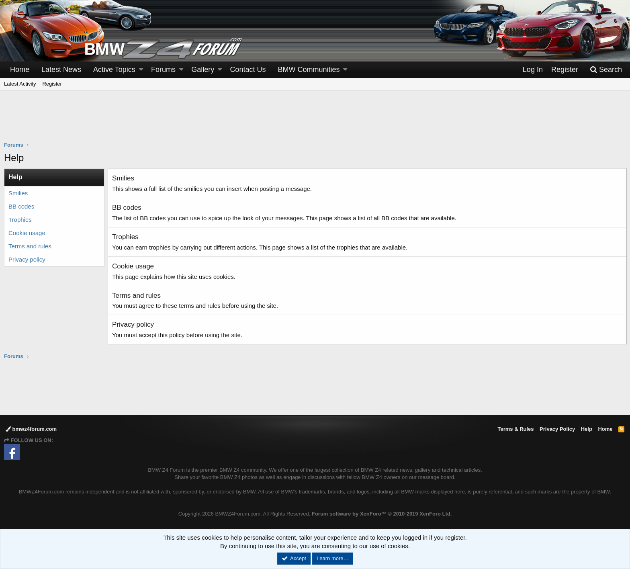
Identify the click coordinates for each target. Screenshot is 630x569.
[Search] (606, 69)
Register (51, 84)
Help (586, 429)
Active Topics (114, 69)
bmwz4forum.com (31, 429)
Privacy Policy (557, 429)
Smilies (18, 193)
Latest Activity (20, 84)
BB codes (21, 206)
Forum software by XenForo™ (382, 514)
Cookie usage (26, 232)
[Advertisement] (315, 121)
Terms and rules (29, 246)
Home (19, 69)
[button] (141, 69)
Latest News (61, 69)
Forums (163, 69)
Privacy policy (26, 259)
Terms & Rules (515, 429)
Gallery (202, 69)
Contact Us (248, 69)
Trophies (20, 219)
